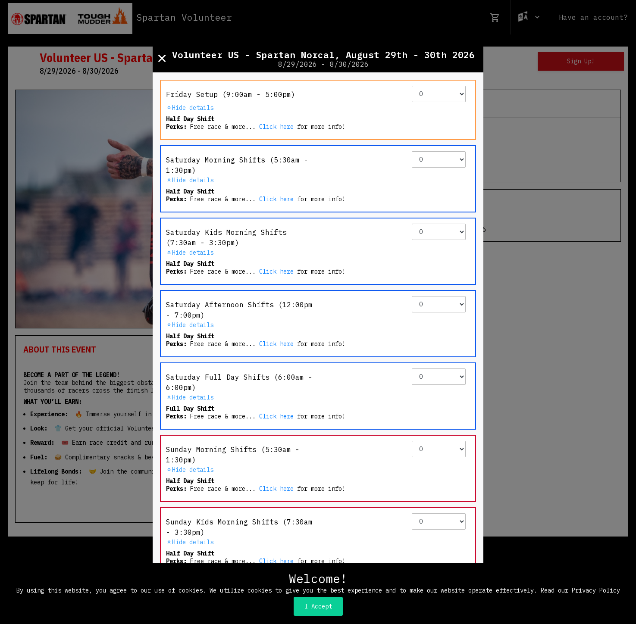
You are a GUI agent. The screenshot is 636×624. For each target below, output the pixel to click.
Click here (276, 127)
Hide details (189, 108)
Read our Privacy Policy (580, 590)
